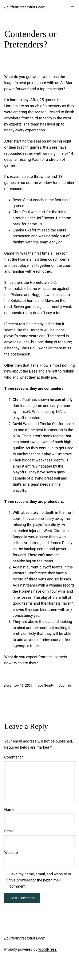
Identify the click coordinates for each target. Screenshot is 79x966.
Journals (65, 685)
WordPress (47, 949)
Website (11, 852)
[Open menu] (72, 7)
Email (9, 831)
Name (9, 809)
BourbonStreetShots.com (25, 7)
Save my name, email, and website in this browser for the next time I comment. (40, 880)
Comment (13, 757)
